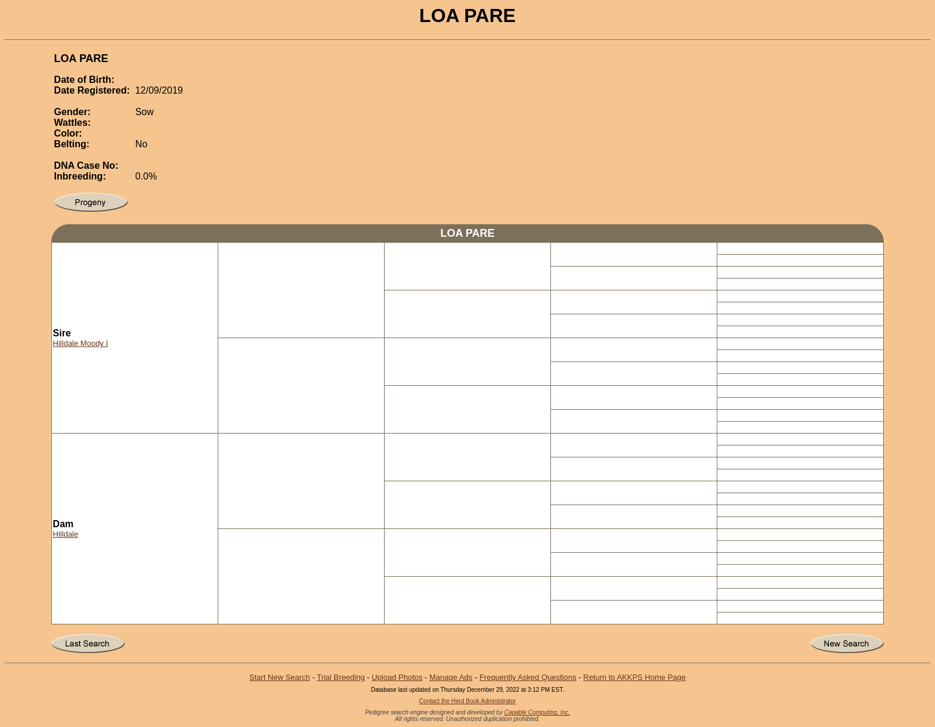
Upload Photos (396, 677)
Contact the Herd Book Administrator (467, 701)
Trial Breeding (340, 677)
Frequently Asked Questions (528, 677)
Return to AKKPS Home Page (634, 677)
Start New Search (279, 677)
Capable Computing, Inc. (537, 712)
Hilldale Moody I (81, 343)
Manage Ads (450, 677)
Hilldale (66, 534)
